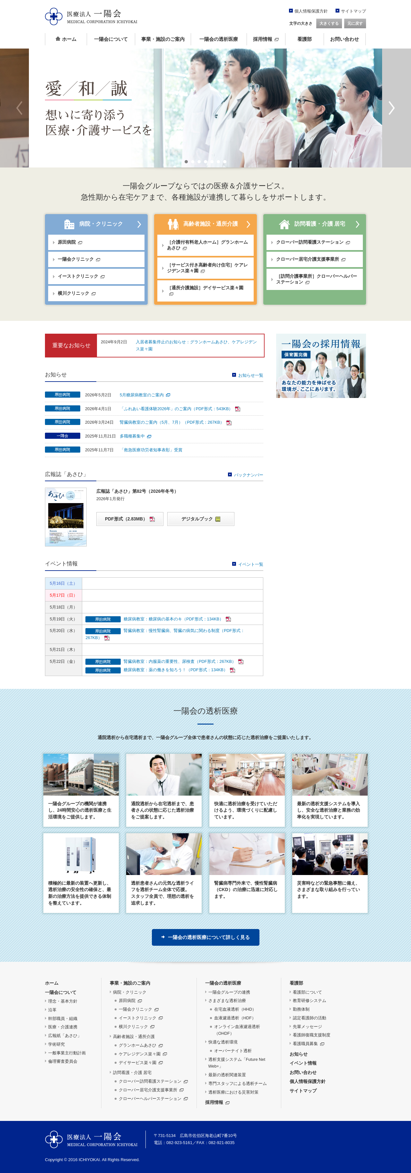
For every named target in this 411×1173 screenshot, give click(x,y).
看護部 (304, 39)
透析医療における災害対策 (233, 1092)
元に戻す (355, 23)
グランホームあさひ (141, 1045)
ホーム (66, 39)
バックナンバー (245, 475)
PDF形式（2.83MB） (130, 519)
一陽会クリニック (79, 259)
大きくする (329, 23)
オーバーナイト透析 (233, 1050)
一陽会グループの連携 (229, 992)
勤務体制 (301, 1009)
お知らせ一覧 (247, 375)
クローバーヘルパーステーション (153, 1098)
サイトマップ (353, 11)
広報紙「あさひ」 (65, 1035)
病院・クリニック (93, 224)
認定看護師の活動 (309, 1017)
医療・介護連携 (62, 1026)
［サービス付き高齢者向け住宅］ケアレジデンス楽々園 (207, 267)
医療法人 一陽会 (91, 1139)
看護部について (307, 992)
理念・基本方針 (62, 1001)
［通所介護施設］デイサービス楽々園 (205, 290)
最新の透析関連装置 (227, 1074)
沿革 (52, 1009)
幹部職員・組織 (62, 1018)
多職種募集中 (135, 436)
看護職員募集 (308, 1043)
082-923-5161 (179, 1142)
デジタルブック (200, 519)
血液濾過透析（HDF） (235, 1017)
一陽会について (111, 39)
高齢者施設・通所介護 (203, 224)
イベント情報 (303, 1063)
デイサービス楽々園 (141, 1062)
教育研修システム (309, 1000)
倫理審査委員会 (62, 1061)
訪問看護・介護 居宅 (312, 224)
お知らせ (299, 1054)
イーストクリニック (81, 276)
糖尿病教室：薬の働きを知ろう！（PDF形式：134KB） (179, 669)
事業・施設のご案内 (163, 39)
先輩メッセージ (307, 1026)
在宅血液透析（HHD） (235, 1009)
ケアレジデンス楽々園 (143, 1053)
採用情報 (266, 39)
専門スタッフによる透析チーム (237, 1083)
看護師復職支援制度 (311, 1035)
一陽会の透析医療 (218, 39)
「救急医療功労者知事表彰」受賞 (151, 449)
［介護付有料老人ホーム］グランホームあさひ (207, 244)
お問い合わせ (344, 39)
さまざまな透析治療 (227, 1000)
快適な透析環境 (223, 1042)
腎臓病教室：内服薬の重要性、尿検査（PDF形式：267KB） (183, 661)
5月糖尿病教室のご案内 (145, 395)
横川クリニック (77, 293)
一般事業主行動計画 (67, 1053)
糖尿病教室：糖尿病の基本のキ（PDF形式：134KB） (177, 619)
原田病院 (70, 242)
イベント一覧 (247, 564)
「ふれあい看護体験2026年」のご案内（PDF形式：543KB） (180, 408)
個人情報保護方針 (311, 11)
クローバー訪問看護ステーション (313, 242)
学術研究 (56, 1044)
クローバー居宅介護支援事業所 (310, 259)
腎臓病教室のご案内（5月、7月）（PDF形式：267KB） (176, 422)
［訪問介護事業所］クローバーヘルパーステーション (316, 279)
